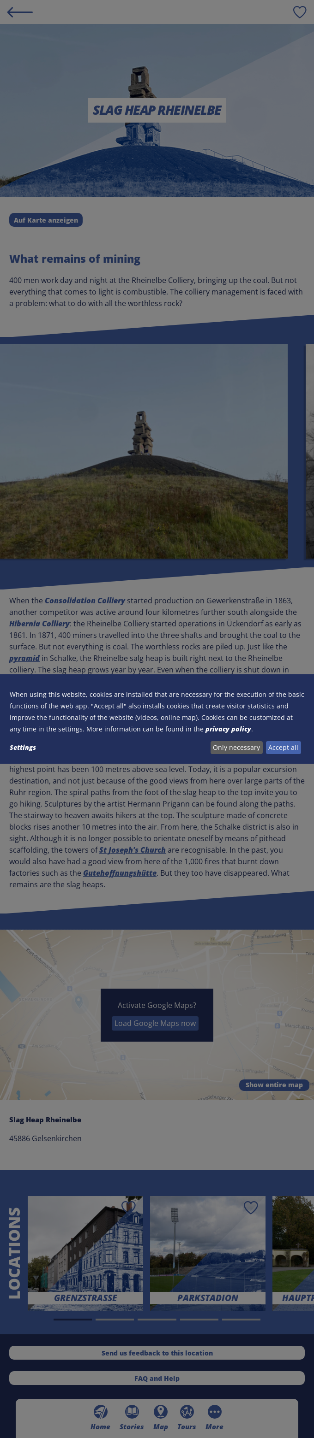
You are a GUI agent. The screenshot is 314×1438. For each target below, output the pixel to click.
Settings (23, 747)
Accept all (283, 747)
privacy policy (228, 729)
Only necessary (236, 747)
